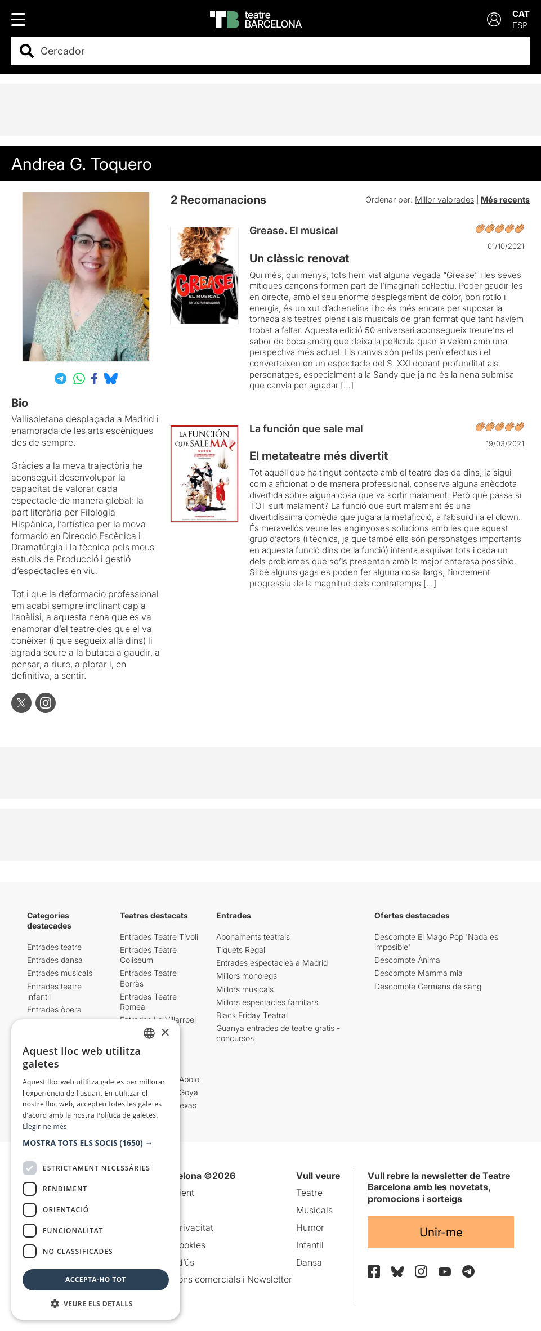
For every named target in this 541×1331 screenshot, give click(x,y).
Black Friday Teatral (252, 1015)
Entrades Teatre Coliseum (148, 955)
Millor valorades (444, 199)
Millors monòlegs (246, 975)
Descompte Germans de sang (427, 986)
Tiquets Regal (240, 949)
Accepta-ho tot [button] (95, 1279)
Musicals (314, 1210)
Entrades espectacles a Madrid (272, 962)
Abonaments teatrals (253, 937)
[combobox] (280, 51)
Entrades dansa (55, 960)
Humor (310, 1227)
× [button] (164, 1033)
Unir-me (441, 1232)
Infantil (310, 1245)
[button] (96, 1143)
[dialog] (95, 1169)
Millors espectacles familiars (267, 1002)
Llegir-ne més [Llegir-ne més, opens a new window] (45, 1126)
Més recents (505, 199)
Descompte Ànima (407, 960)
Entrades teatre (54, 947)
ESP (519, 25)
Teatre (309, 1192)
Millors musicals (245, 989)
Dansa (309, 1262)
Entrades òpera (54, 1009)
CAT (521, 13)
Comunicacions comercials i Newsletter (210, 1279)
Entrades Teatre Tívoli (159, 937)
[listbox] (149, 1033)
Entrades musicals (59, 973)
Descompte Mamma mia (418, 973)
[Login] (494, 19)
